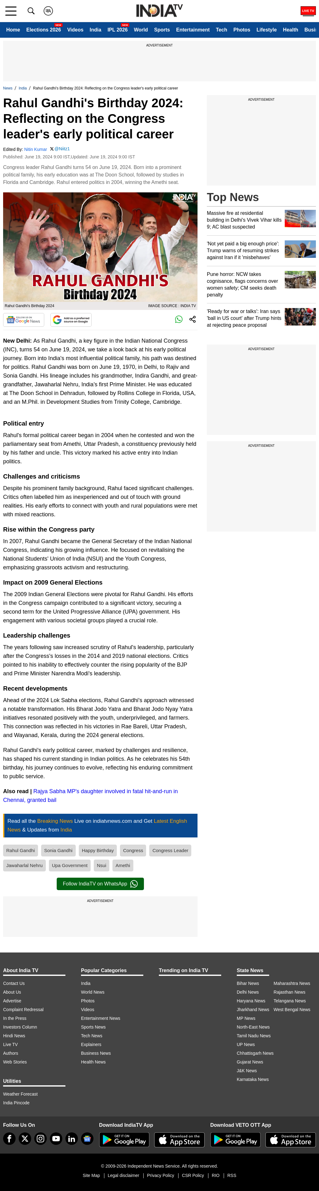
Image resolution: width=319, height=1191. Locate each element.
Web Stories (15, 1061)
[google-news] (87, 1138)
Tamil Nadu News (254, 1035)
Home (13, 29)
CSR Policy (193, 1175)
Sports (162, 29)
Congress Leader (170, 850)
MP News (246, 1018)
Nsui (101, 865)
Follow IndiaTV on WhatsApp (100, 884)
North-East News (253, 1027)
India (95, 29)
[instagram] (40, 1138)
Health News (93, 1061)
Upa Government (70, 865)
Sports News (93, 1027)
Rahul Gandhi (20, 850)
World (141, 29)
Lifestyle (266, 29)
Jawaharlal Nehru (24, 865)
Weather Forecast (20, 1094)
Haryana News (251, 1000)
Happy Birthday (98, 850)
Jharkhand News (253, 1009)
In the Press (14, 1018)
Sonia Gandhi (58, 850)
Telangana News (290, 1000)
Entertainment (193, 29)
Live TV (10, 1044)
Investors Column (20, 1027)
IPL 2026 (117, 29)
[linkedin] (71, 1138)
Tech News (91, 1035)
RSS (231, 1175)
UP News (246, 1044)
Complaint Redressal (23, 1009)
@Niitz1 (62, 148)
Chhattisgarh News (255, 1053)
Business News (96, 1053)
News (7, 88)
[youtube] (56, 1138)
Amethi (123, 865)
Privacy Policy (160, 1175)
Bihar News (248, 983)
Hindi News (14, 1035)
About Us (12, 992)
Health (290, 29)
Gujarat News (250, 1061)
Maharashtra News (292, 983)
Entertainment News (100, 1018)
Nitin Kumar (35, 149)
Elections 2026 (43, 29)
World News (92, 992)
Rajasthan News (289, 992)
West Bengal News (292, 1009)
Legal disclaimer (123, 1175)
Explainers (91, 1044)
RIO (216, 1175)
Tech (221, 29)
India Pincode (16, 1102)
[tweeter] (25, 1138)
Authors (10, 1053)
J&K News (247, 1070)
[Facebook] (9, 1138)
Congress (133, 850)
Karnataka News (253, 1079)
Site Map (91, 1175)
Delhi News (248, 992)
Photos (241, 29)
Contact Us (14, 983)
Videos (75, 29)
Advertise (12, 1000)
